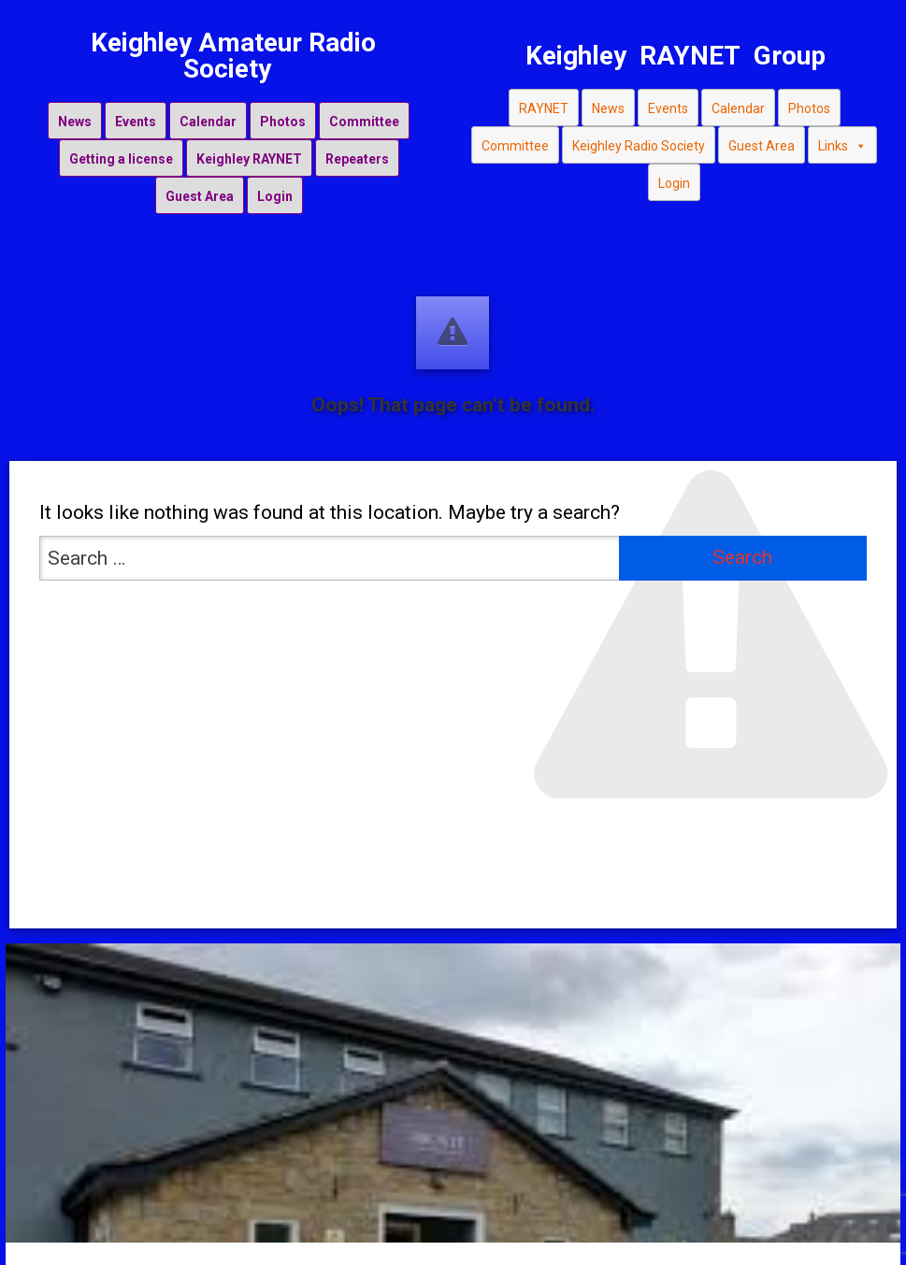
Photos (283, 121)
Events (135, 121)
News (75, 121)
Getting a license (121, 158)
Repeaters (357, 158)
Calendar (208, 121)
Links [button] (842, 145)
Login (275, 196)
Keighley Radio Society (638, 145)
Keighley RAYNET (249, 158)
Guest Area (199, 196)
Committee (364, 121)
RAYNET (543, 108)
